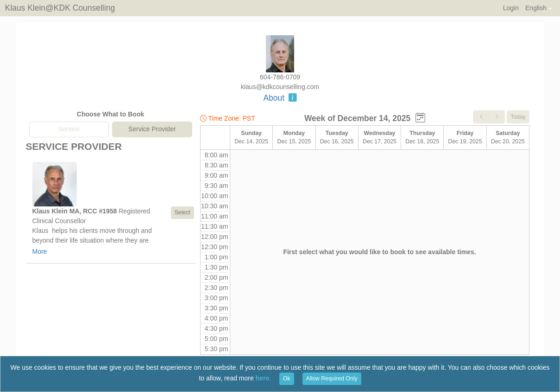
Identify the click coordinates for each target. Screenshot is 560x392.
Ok (286, 378)
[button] (538, 8)
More (39, 251)
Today (518, 117)
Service (69, 129)
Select (182, 212)
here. (263, 378)
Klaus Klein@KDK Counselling (60, 8)
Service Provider (152, 129)
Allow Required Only (332, 378)
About (279, 98)
